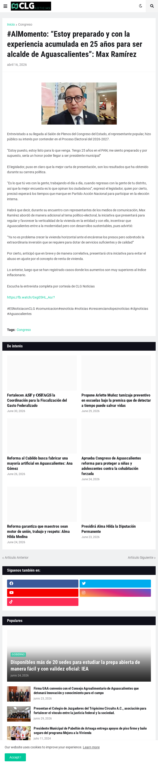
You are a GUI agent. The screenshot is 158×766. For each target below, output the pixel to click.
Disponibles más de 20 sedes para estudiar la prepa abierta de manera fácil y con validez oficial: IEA (75, 665)
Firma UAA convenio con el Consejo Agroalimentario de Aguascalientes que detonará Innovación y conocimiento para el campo (86, 690)
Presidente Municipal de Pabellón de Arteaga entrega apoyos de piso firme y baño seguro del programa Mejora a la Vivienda (90, 730)
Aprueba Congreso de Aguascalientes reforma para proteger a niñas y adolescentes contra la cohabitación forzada (111, 466)
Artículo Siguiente (140, 557)
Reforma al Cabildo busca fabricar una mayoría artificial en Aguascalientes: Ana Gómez (40, 463)
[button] (5, 6)
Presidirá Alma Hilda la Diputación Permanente (108, 529)
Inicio (11, 24)
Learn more (91, 747)
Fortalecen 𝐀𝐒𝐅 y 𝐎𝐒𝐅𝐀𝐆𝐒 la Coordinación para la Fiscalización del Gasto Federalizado (37, 400)
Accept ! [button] (15, 757)
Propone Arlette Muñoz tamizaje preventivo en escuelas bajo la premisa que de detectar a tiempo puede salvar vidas (116, 400)
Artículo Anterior (16, 557)
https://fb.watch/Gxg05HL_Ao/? (31, 297)
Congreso (25, 24)
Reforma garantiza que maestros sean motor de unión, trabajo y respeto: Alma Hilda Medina (38, 531)
